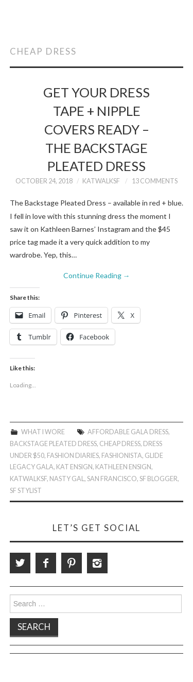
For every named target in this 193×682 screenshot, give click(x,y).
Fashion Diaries (73, 455)
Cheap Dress (120, 444)
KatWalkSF (101, 181)
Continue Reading (96, 275)
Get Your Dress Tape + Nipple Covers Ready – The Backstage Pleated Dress (96, 129)
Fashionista (121, 455)
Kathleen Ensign (123, 467)
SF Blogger (158, 479)
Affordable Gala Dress (127, 432)
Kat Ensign (74, 467)
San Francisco (112, 479)
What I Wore (43, 432)
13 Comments (155, 181)
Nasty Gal (66, 479)
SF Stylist (26, 491)
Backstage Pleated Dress (53, 444)
